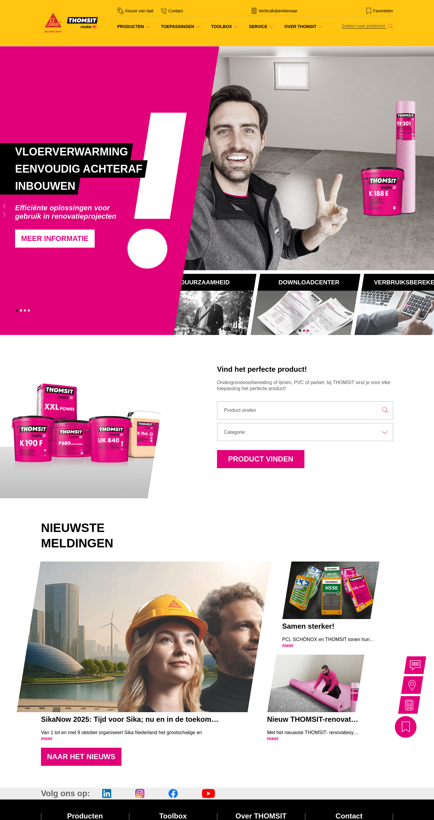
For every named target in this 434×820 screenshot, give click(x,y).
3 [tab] (25, 310)
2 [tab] (21, 310)
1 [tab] (17, 310)
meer (46, 738)
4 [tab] (29, 310)
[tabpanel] (108, 190)
